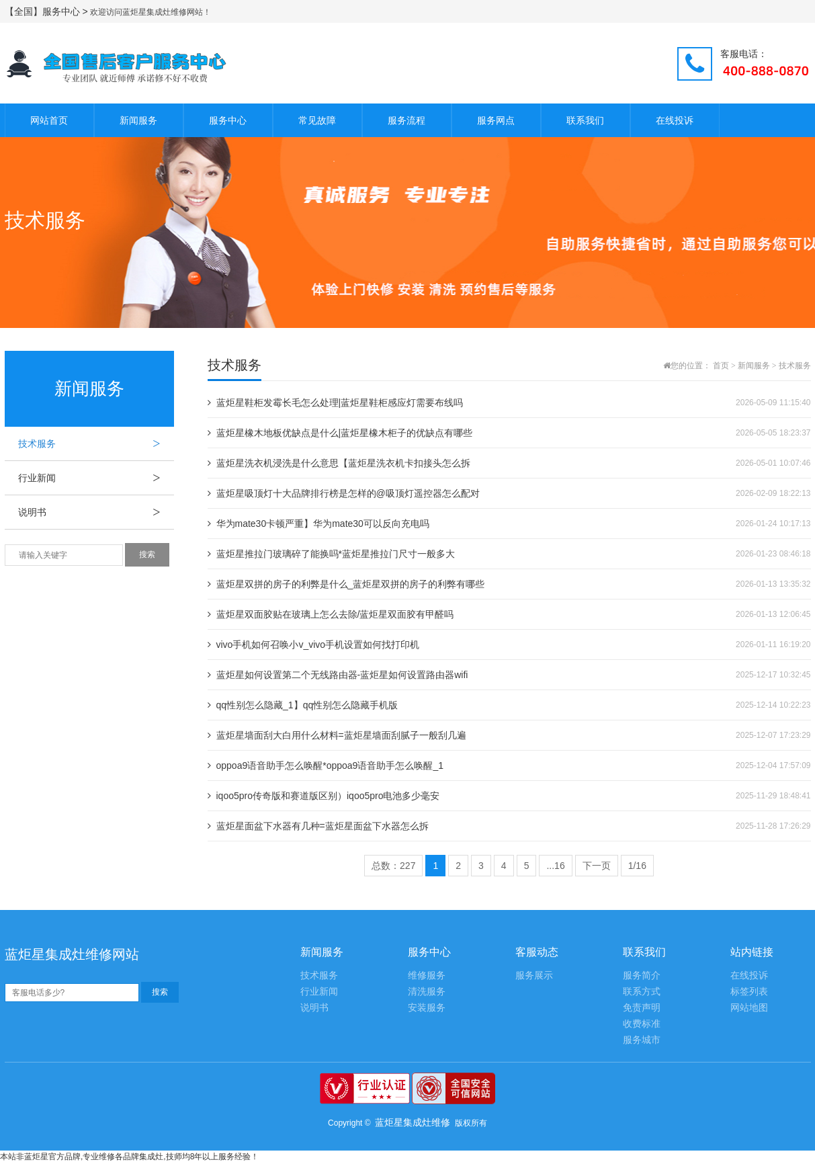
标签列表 (749, 992)
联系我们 (585, 120)
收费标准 (641, 1024)
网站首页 (49, 120)
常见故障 (317, 120)
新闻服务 (138, 120)
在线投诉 (674, 120)
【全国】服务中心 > (48, 11)
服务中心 (228, 120)
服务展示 (534, 975)
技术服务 (96, 443)
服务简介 (641, 975)
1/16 (637, 865)
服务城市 (641, 1040)
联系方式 (641, 992)
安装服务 (426, 1008)
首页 (721, 366)
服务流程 (406, 120)
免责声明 (641, 1008)
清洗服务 (426, 992)
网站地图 (749, 1008)
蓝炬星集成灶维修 (412, 1122)
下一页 (597, 865)
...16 (555, 865)
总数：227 (393, 865)
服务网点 (496, 120)
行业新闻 (96, 478)
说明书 (96, 512)
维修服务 (426, 975)
